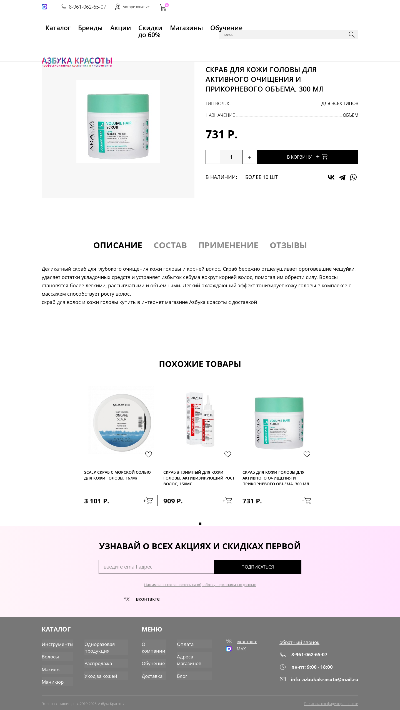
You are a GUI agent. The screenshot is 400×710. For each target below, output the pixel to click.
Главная (50, 39)
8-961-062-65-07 (274, 7)
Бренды (76, 25)
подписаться (277, 569)
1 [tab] (200, 526)
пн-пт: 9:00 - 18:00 (307, 668)
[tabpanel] (121, 453)
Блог (183, 674)
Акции (98, 25)
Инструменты (56, 644)
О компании (153, 647)
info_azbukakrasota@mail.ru (320, 681)
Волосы (88, 39)
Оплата (185, 644)
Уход (103, 39)
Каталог (69, 39)
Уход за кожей (97, 674)
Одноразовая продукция (96, 647)
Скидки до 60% (129, 25)
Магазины (165, 25)
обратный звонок (301, 644)
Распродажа (95, 662)
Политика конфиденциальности (331, 700)
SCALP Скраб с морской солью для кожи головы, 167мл (117, 476)
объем (350, 115)
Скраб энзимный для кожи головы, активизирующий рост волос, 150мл (199, 478)
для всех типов (339, 103)
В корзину (322, 156)
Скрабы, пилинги (128, 39)
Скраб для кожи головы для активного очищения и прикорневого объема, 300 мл (275, 478)
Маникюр (52, 679)
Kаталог (51, 25)
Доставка (152, 674)
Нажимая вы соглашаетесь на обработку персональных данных (200, 587)
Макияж (50, 668)
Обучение (196, 25)
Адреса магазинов (189, 659)
